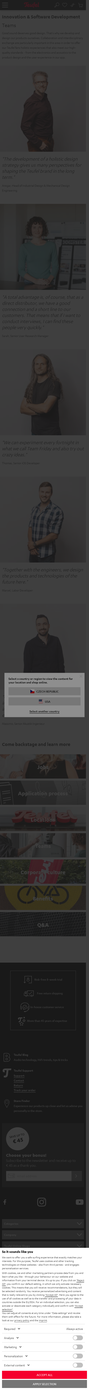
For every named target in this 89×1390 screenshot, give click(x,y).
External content (14, 1365)
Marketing (10, 1347)
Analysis (9, 1338)
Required (9, 1329)
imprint (43, 1320)
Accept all (45, 1375)
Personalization (13, 1356)
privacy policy (21, 1320)
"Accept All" (51, 1294)
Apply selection (44, 1384)
